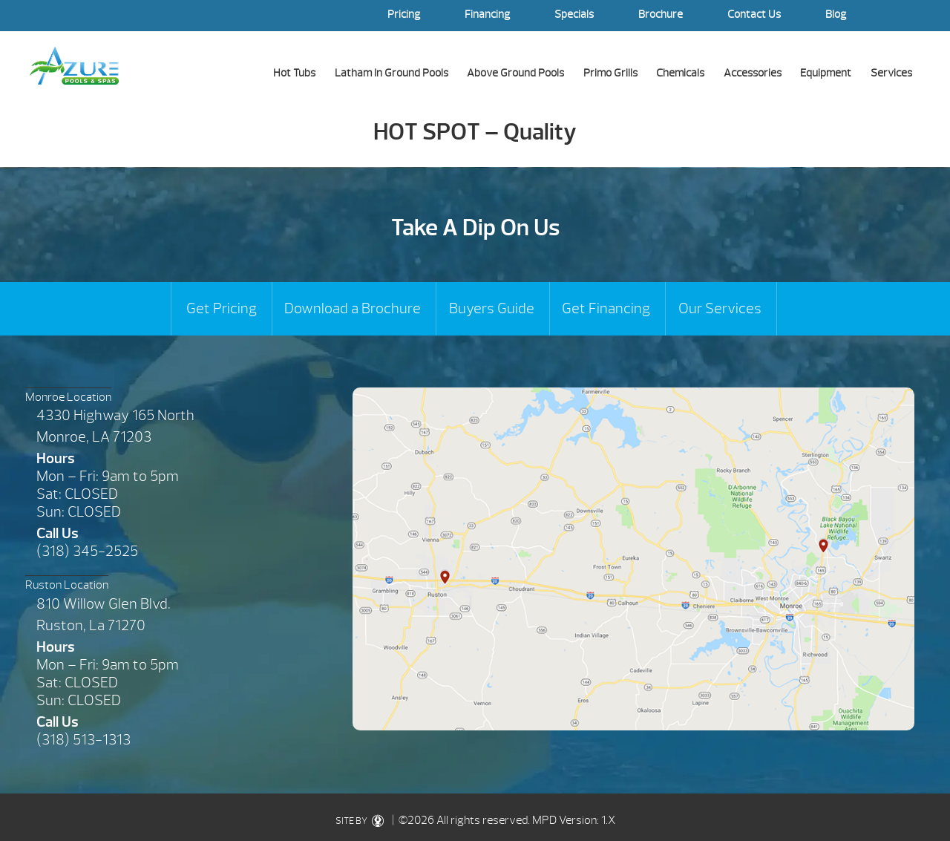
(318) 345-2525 (87, 551)
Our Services (719, 308)
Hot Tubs (294, 73)
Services (891, 73)
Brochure (660, 14)
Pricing (403, 14)
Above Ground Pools (515, 73)
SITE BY (362, 821)
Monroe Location (68, 397)
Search (905, 15)
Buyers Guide (491, 308)
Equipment (825, 73)
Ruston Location (66, 584)
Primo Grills (610, 73)
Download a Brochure (352, 308)
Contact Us (754, 14)
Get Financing (606, 308)
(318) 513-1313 (83, 739)
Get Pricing (221, 308)
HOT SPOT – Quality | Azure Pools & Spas (74, 65)
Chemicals (680, 73)
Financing (487, 14)
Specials (574, 14)
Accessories (753, 73)
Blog (835, 14)
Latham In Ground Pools (391, 73)
